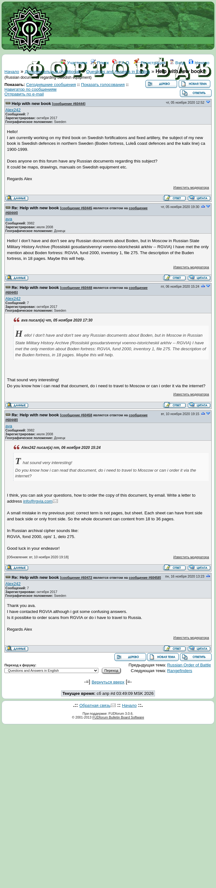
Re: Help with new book (35, 207)
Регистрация (149, 62)
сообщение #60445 (76, 208)
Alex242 (13, 109)
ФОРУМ (88, 91)
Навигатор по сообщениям (30, 89)
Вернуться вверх (108, 682)
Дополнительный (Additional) (53, 71)
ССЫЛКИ (122, 91)
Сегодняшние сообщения (51, 84)
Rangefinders (179, 670)
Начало (198, 62)
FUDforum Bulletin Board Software (118, 717)
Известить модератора (191, 187)
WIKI (104, 91)
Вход (177, 62)
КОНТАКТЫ (147, 91)
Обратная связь (94, 705)
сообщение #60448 (76, 288)
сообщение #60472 (76, 577)
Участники (74, 62)
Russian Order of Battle (189, 665)
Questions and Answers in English (118, 71)
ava (8, 219)
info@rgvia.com (37, 501)
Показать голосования (103, 84)
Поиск (100, 62)
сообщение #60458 (76, 415)
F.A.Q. (121, 62)
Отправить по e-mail (24, 94)
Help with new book (31, 103)
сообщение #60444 (68, 104)
